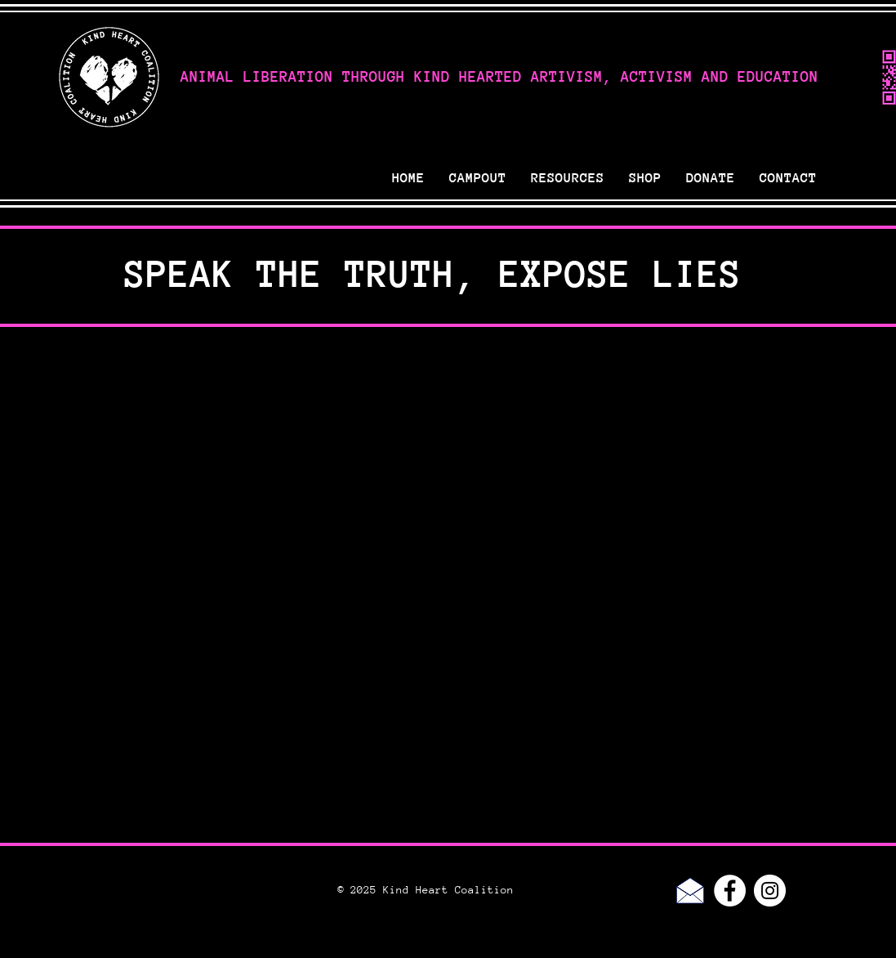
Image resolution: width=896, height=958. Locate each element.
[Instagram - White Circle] (770, 891)
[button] (568, 178)
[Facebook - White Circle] (730, 891)
